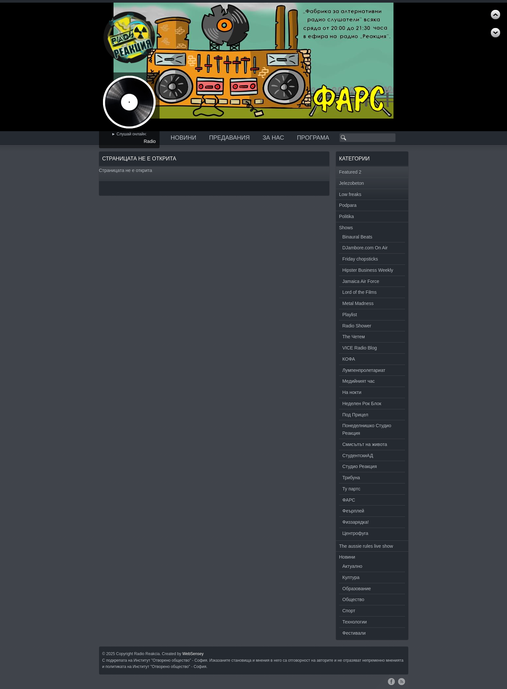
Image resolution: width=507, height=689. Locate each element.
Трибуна (351, 477)
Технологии (354, 621)
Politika (346, 216)
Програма (313, 137)
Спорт (348, 610)
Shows (346, 227)
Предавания (229, 137)
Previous (495, 33)
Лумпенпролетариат (364, 370)
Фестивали (354, 633)
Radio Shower (356, 325)
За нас (273, 137)
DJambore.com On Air (365, 247)
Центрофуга (355, 533)
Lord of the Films (359, 292)
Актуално (352, 566)
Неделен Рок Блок (361, 403)
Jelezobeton (351, 183)
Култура (351, 577)
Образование (356, 588)
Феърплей (353, 510)
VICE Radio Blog (359, 347)
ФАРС (348, 500)
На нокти (352, 392)
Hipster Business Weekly (367, 270)
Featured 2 (350, 172)
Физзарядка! (355, 522)
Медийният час (358, 381)
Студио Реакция (359, 466)
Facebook (391, 681)
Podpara (348, 205)
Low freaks (350, 194)
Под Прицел (355, 414)
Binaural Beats (357, 236)
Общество (353, 599)
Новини (183, 137)
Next (495, 15)
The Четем (353, 336)
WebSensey (192, 653)
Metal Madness (358, 303)
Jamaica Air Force (360, 281)
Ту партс (351, 488)
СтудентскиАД (357, 455)
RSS (401, 681)
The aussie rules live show (366, 546)
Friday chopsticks (360, 259)
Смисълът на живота (364, 444)
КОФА (348, 359)
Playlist (349, 314)
